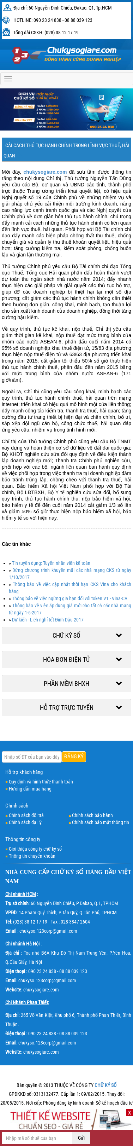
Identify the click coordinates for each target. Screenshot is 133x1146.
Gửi (81, 1138)
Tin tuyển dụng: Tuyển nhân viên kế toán (51, 563)
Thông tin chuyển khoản (32, 856)
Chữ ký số (66, 635)
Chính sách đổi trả (26, 815)
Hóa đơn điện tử (66, 659)
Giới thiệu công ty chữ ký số (35, 849)
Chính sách (16, 806)
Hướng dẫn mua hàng (30, 789)
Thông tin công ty (22, 839)
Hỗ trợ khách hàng (24, 772)
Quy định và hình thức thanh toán (41, 782)
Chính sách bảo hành (92, 815)
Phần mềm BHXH (66, 683)
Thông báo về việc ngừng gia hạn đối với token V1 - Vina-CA (69, 598)
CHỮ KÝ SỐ (67, 872)
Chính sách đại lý (25, 822)
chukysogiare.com (45, 172)
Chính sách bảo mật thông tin (100, 822)
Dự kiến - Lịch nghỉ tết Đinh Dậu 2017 (48, 620)
